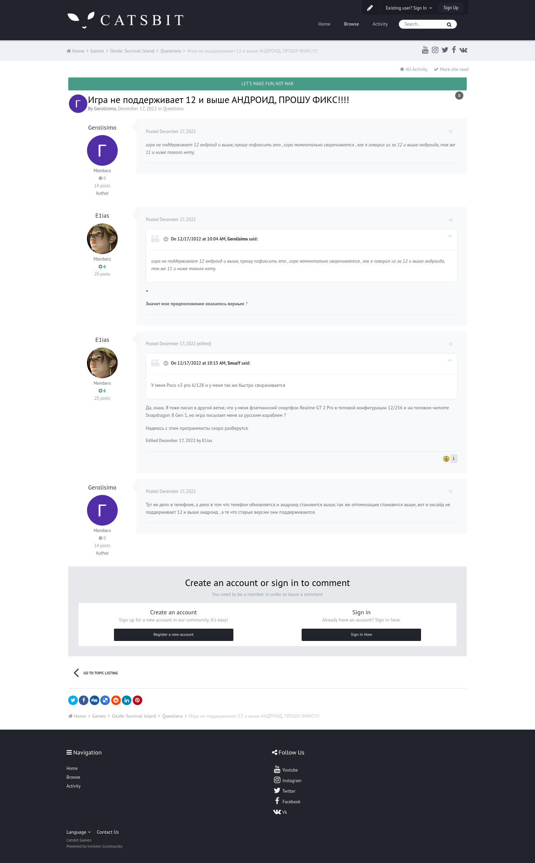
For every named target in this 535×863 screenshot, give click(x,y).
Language (79, 832)
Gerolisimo (105, 108)
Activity (380, 24)
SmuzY (234, 363)
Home (324, 24)
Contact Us (108, 832)
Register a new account (174, 634)
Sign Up (451, 8)
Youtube (285, 769)
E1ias (102, 215)
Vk (280, 811)
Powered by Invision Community (94, 846)
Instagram (287, 780)
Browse (351, 24)
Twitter (284, 790)
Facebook (287, 801)
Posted (172, 131)
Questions (173, 108)
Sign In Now (361, 634)
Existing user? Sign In (409, 8)
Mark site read (451, 69)
